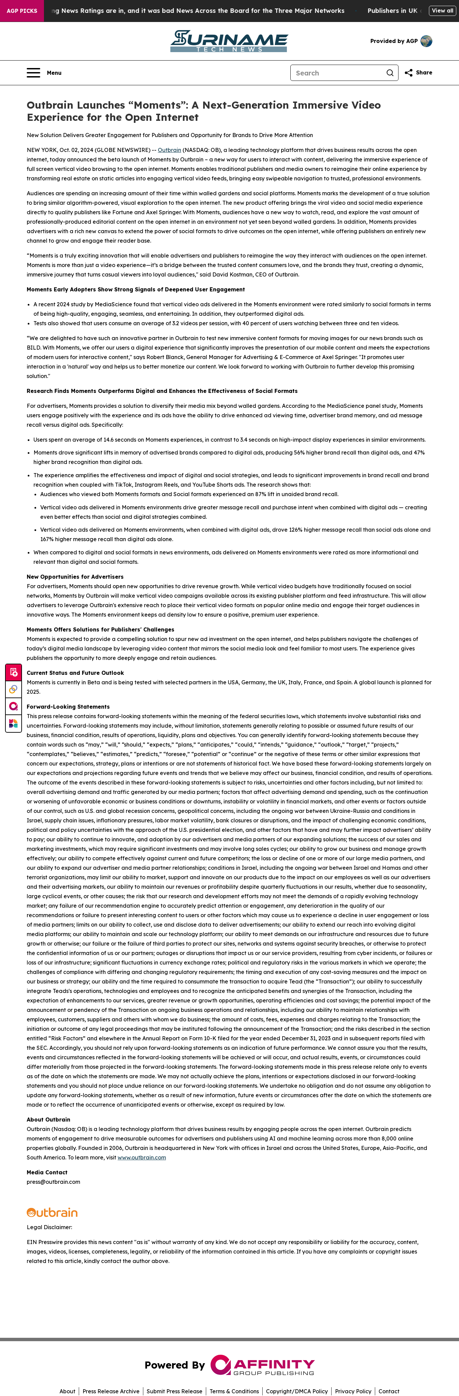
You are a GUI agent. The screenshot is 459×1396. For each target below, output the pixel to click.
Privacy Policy (353, 1391)
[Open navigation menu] (44, 73)
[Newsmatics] (13, 723)
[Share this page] (418, 73)
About (67, 1391)
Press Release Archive (111, 1391)
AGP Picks (22, 10)
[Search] (336, 73)
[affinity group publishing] (13, 706)
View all (442, 10)
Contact (389, 1391)
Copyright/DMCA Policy (297, 1391)
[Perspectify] (13, 689)
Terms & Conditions (234, 1391)
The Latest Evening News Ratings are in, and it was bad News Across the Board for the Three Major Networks (180, 11)
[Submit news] (13, 672)
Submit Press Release (174, 1391)
